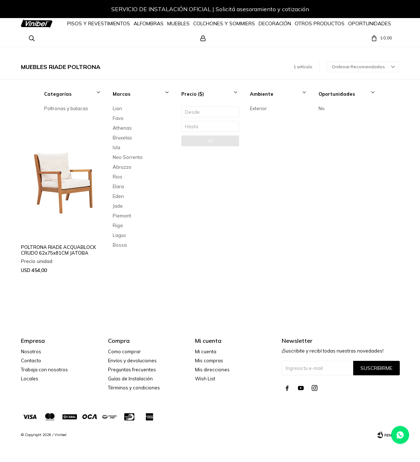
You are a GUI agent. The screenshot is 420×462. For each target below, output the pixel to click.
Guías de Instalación (130, 378)
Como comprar (124, 351)
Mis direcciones (212, 369)
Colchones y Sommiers (224, 23)
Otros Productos (320, 23)
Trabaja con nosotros (44, 369)
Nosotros (31, 351)
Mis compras (209, 360)
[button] (386, 10)
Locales (29, 378)
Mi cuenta (205, 351)
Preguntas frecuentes (132, 369)
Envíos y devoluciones (132, 360)
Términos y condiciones (134, 387)
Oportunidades (369, 23)
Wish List (205, 378)
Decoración (275, 23)
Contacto (31, 360)
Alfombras (149, 23)
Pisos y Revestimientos (98, 23)
